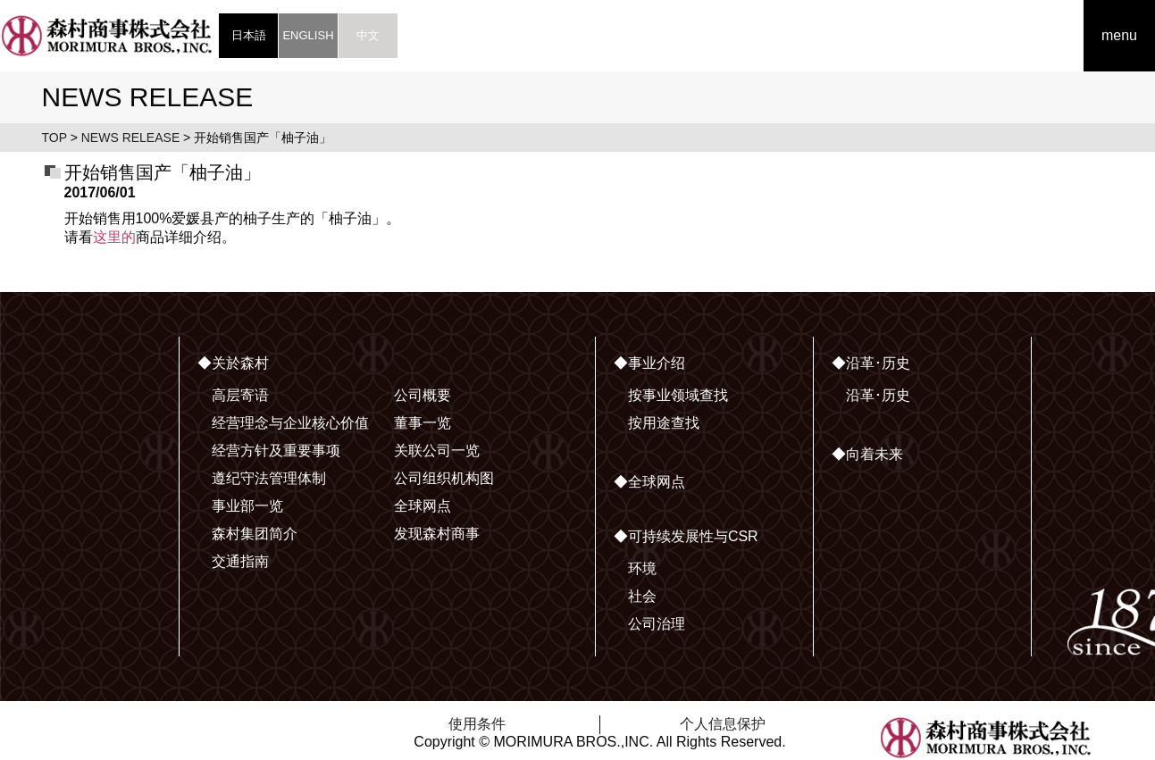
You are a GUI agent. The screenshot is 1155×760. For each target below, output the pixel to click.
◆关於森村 (233, 363)
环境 (642, 568)
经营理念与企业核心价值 (290, 422)
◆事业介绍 (649, 363)
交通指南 (240, 561)
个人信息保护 (723, 723)
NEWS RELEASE (130, 137)
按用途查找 (663, 422)
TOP (54, 137)
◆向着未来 (867, 454)
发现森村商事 (437, 533)
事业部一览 (247, 506)
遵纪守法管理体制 (269, 478)
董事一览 (422, 422)
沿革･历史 (878, 395)
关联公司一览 (437, 450)
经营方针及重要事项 (276, 450)
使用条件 (477, 723)
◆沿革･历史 (871, 363)
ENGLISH (307, 35)
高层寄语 (240, 395)
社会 (642, 596)
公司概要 (422, 395)
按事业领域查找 (678, 395)
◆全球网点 (649, 481)
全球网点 (422, 506)
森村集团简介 (254, 533)
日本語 (248, 35)
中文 (368, 35)
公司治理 (656, 623)
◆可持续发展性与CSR (686, 536)
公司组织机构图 (444, 478)
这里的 (114, 237)
